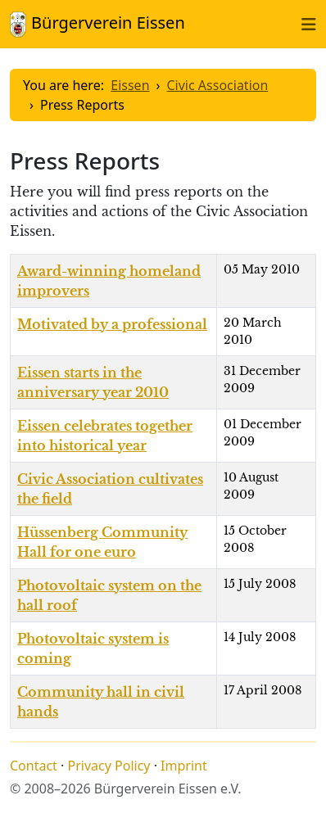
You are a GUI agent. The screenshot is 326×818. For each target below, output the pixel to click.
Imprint (184, 766)
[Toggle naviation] (308, 23)
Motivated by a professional (112, 324)
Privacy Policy (109, 766)
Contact (33, 766)
